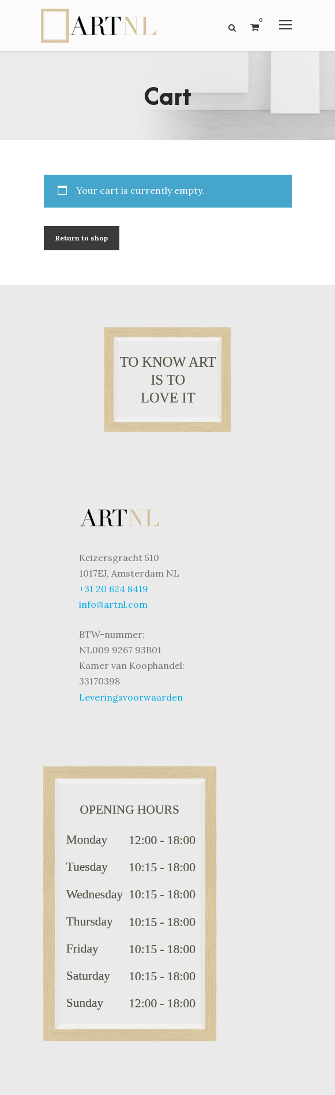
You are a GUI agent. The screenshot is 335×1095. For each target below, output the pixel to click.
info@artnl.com (113, 604)
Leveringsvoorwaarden (131, 697)
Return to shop (81, 238)
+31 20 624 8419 (113, 588)
